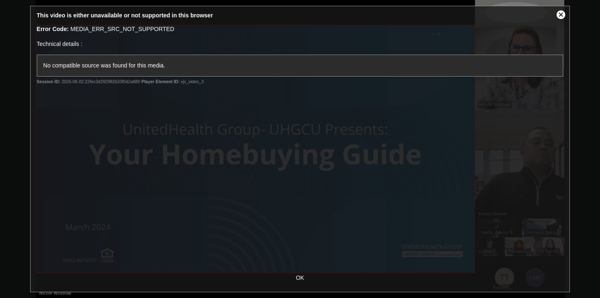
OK (300, 277)
